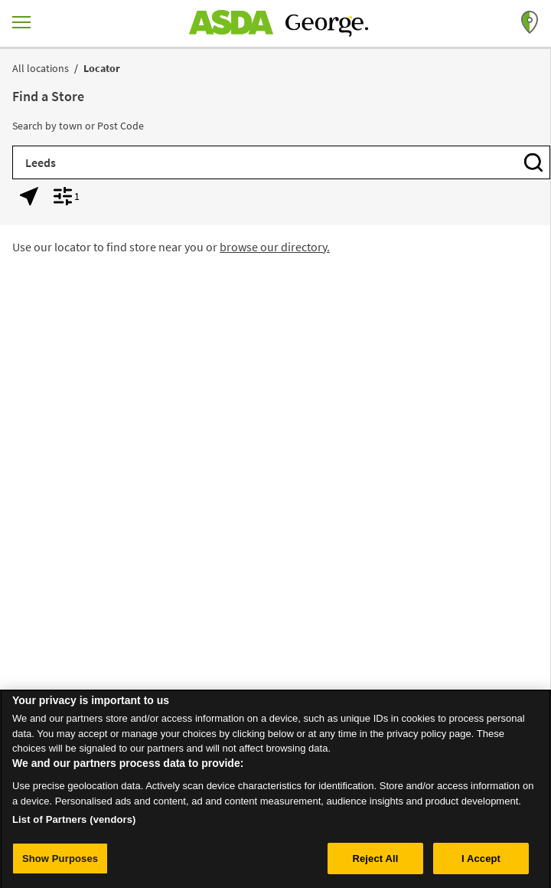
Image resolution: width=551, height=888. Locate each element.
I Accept (480, 863)
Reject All (375, 863)
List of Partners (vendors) (74, 824)
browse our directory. (275, 246)
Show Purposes (60, 863)
